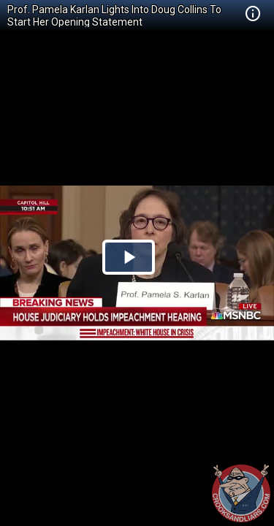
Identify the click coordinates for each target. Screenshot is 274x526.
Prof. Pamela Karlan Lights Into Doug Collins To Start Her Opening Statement (114, 16)
